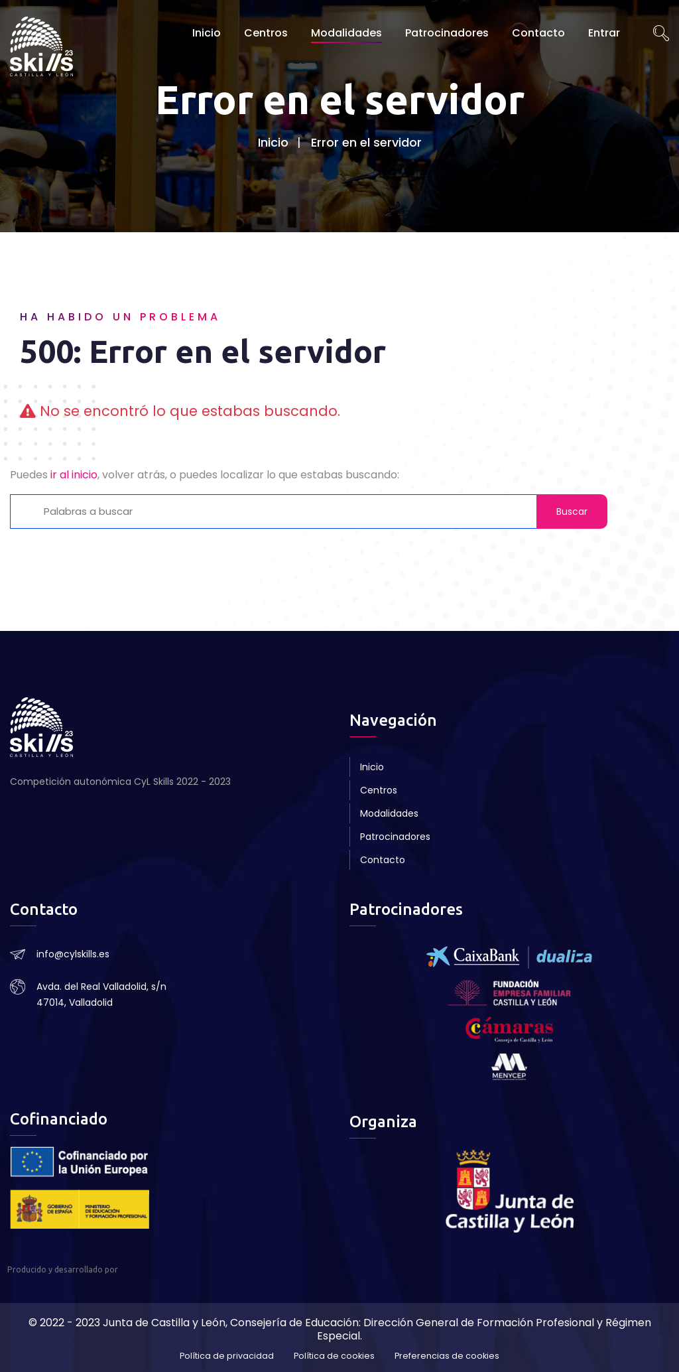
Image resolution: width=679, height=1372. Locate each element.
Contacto (538, 32)
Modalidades (346, 32)
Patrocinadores (447, 32)
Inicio (206, 32)
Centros (266, 32)
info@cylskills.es (72, 954)
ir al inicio (73, 474)
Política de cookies (334, 1356)
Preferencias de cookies (447, 1356)
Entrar (604, 32)
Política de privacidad (227, 1356)
